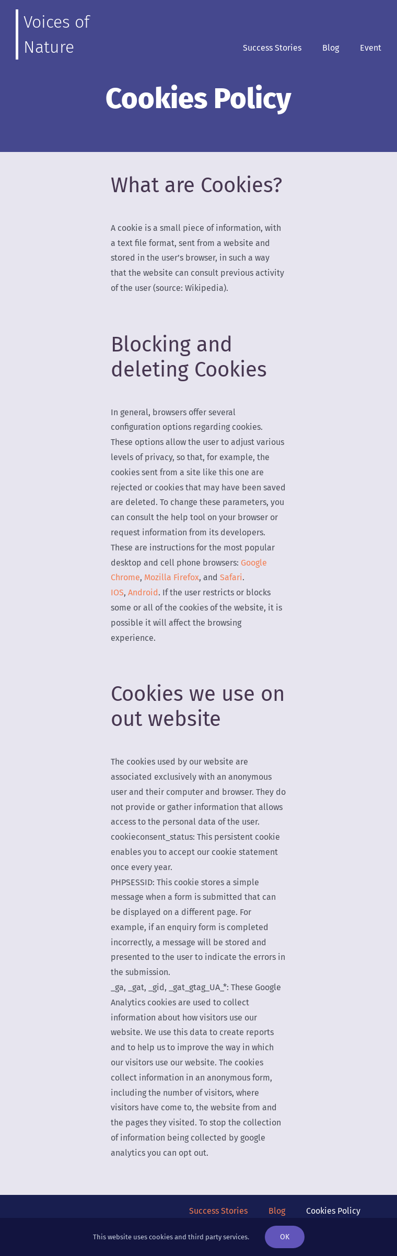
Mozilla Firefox (171, 577)
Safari (231, 577)
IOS (117, 592)
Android (143, 592)
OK (284, 1236)
